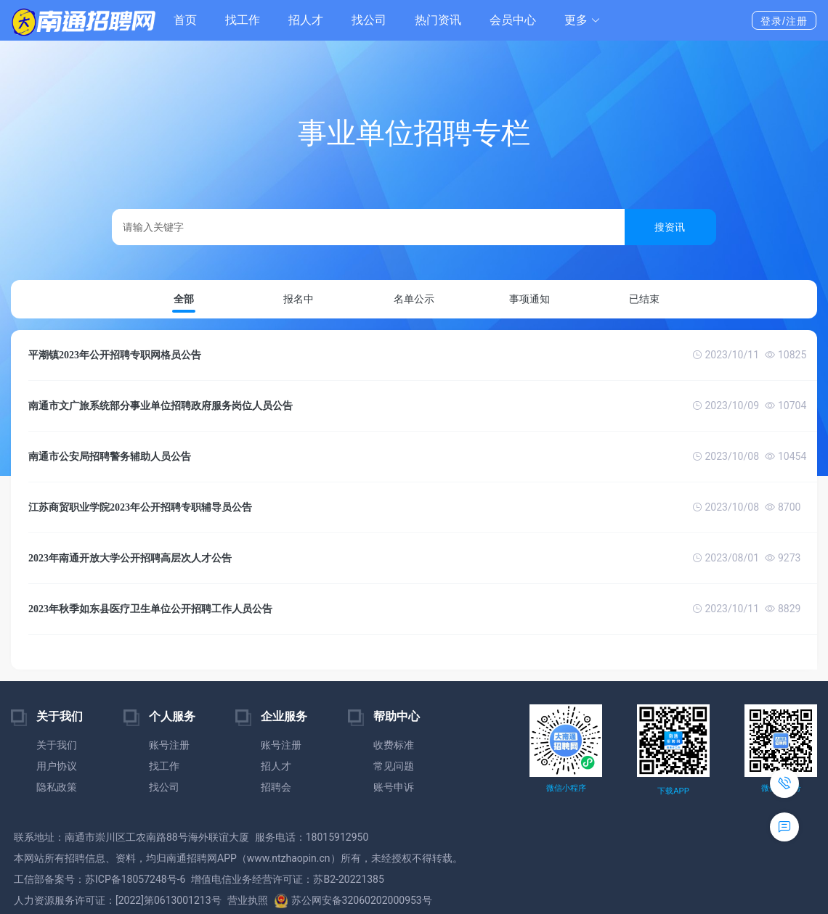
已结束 (644, 299)
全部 (184, 299)
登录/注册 (784, 21)
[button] (582, 20)
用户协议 (56, 766)
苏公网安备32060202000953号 (353, 900)
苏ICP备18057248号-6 (135, 879)
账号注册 (169, 745)
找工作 (242, 20)
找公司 (369, 20)
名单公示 (414, 299)
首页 (185, 20)
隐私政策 (56, 787)
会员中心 (513, 20)
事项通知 (529, 299)
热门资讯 (438, 20)
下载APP (673, 791)
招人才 (305, 20)
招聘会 (276, 787)
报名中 (298, 299)
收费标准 (393, 745)
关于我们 (56, 745)
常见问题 (393, 766)
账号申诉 (393, 787)
